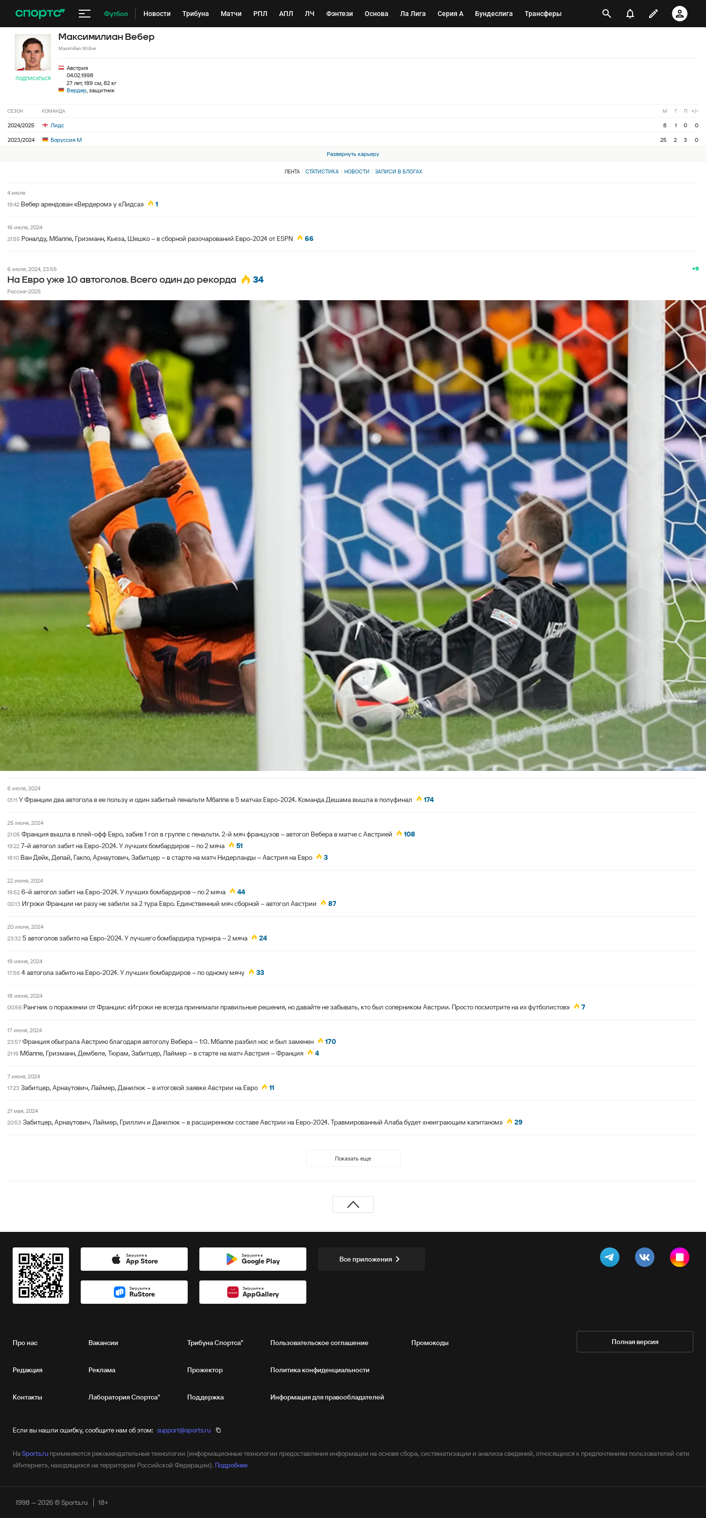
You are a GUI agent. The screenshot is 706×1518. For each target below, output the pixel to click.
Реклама (101, 1369)
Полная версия (635, 1341)
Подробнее (231, 1465)
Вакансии (103, 1342)
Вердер (77, 90)
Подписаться (33, 78)
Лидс (53, 125)
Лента (292, 171)
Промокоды (430, 1342)
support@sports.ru (184, 1430)
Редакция (27, 1369)
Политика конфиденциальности (320, 1369)
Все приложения (371, 1259)
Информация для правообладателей (327, 1397)
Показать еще (353, 1158)
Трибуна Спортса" (215, 1342)
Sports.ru (35, 1453)
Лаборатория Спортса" (124, 1397)
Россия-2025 (24, 291)
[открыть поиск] (606, 13)
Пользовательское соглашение (319, 1342)
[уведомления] (630, 13)
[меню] (84, 13)
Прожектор (205, 1369)
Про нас (25, 1342)
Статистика (322, 171)
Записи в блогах (398, 171)
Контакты (27, 1397)
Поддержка (205, 1397)
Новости (357, 171)
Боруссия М (62, 139)
